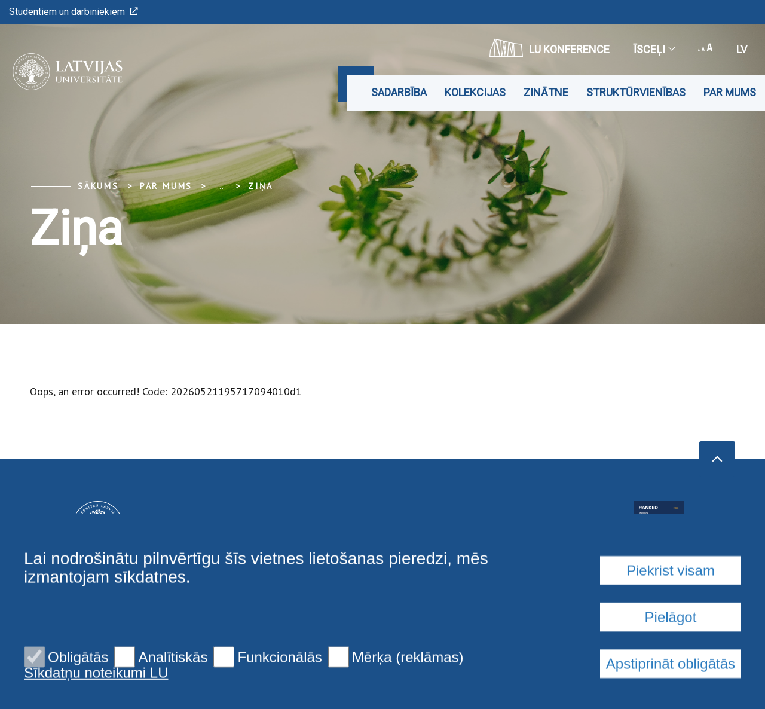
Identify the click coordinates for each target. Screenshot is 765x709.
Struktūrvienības (636, 92)
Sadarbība (399, 92)
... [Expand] (220, 186)
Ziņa (260, 186)
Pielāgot (671, 692)
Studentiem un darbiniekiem (73, 11)
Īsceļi (654, 49)
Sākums (98, 186)
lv (741, 49)
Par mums (729, 92)
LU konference (549, 48)
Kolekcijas (475, 92)
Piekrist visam (670, 646)
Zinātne (546, 92)
